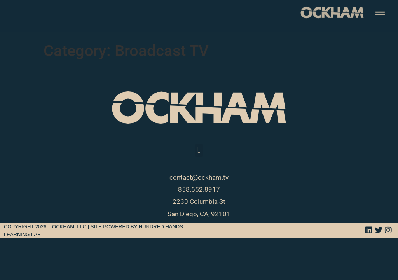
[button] (198, 150)
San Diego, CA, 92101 (199, 214)
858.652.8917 (199, 189)
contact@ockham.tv (199, 177)
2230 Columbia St (199, 201)
